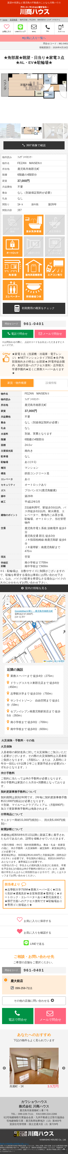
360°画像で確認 (34, 145)
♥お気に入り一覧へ (34, 38)
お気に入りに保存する (34, 919)
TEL (47, 28)
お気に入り (7, 28)
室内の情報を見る (34, 588)
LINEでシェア (20, 28)
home (5, 20)
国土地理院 (59, 661)
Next (63, 1068)
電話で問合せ (18, 333)
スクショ (61, 28)
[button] (34, 625)
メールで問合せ (50, 333)
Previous (4, 1068)
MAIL (34, 28)
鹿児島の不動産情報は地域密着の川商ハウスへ (14, 1143)
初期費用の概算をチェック (34, 308)
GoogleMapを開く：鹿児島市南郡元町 (34, 611)
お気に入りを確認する (34, 931)
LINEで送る (34, 942)
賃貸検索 (13, 20)
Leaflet (48, 661)
